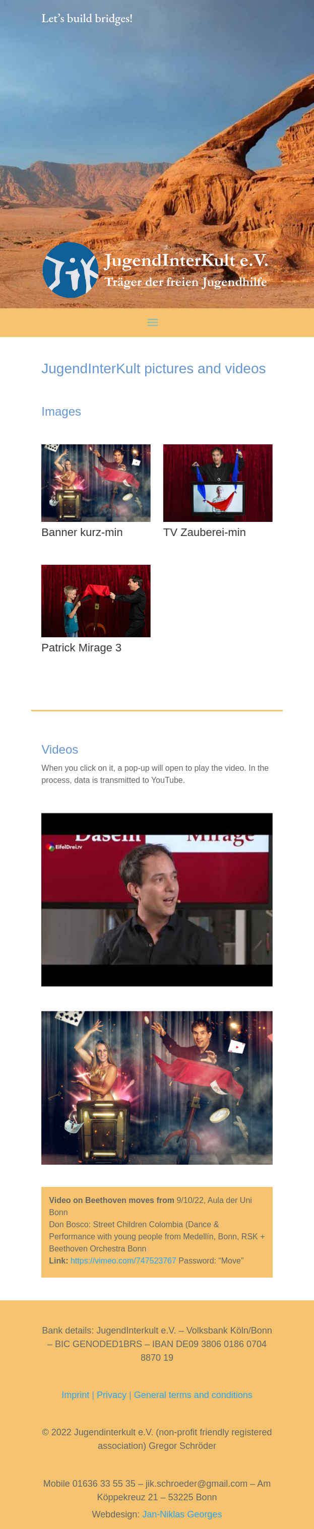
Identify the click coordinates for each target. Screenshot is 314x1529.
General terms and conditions (193, 1395)
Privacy (112, 1395)
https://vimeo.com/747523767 (123, 1260)
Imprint (75, 1395)
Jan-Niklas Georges (182, 1514)
